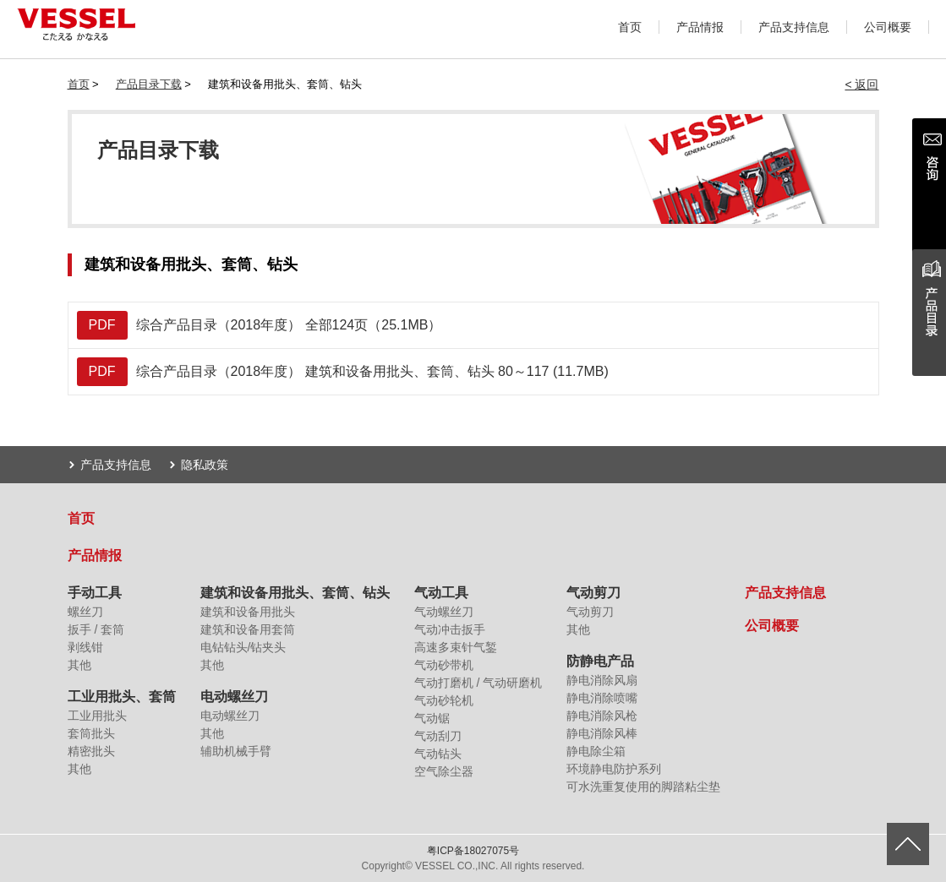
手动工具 (95, 592)
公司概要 (887, 27)
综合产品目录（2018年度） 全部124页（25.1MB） (259, 325)
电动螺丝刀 (234, 696)
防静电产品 (600, 661)
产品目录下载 (149, 84)
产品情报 (700, 27)
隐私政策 (204, 464)
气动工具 (441, 592)
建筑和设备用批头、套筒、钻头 (295, 592)
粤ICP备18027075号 (473, 851)
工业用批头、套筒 (122, 696)
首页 (630, 27)
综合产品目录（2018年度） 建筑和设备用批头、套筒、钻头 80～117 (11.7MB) (343, 371)
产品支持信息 (793, 27)
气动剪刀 (593, 592)
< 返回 (861, 84)
